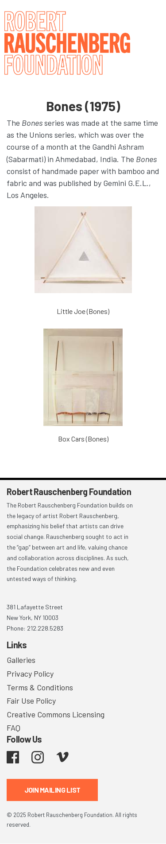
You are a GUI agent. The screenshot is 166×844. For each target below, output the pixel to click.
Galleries (21, 660)
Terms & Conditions (40, 687)
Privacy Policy (30, 673)
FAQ (13, 727)
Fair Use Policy (31, 700)
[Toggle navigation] (148, 19)
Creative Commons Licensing (55, 714)
